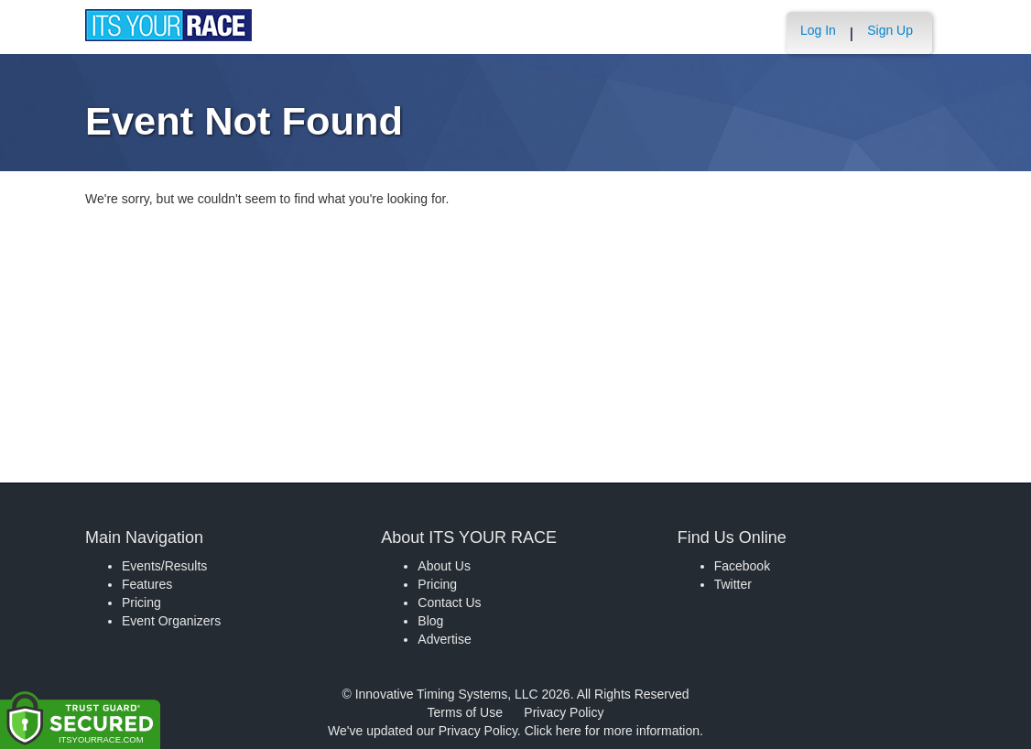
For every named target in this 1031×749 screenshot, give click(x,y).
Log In (818, 30)
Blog (430, 620)
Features (147, 584)
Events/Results (164, 566)
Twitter (733, 584)
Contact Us (449, 602)
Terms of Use (465, 712)
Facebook (742, 566)
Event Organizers (171, 620)
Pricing (141, 602)
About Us (444, 566)
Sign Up (890, 30)
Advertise (444, 639)
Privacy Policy (563, 712)
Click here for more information (612, 730)
